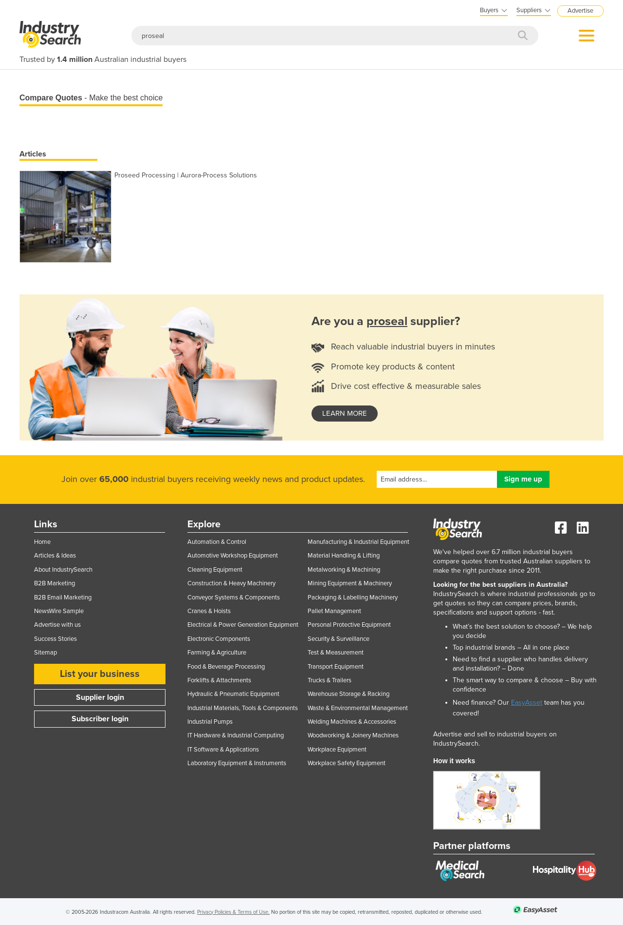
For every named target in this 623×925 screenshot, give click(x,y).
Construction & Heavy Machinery (231, 583)
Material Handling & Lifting (344, 555)
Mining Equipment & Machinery (350, 583)
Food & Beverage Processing (226, 667)
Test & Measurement (336, 652)
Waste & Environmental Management (358, 708)
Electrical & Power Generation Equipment (242, 625)
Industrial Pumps (210, 722)
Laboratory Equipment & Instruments (236, 763)
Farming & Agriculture (216, 652)
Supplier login (100, 697)
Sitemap (45, 652)
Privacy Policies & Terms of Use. (233, 912)
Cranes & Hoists (209, 611)
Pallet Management (334, 611)
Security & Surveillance (338, 639)
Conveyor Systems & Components (233, 597)
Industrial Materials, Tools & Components (242, 708)
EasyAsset (526, 702)
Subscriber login (100, 719)
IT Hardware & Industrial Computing (235, 735)
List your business (100, 674)
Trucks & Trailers (329, 680)
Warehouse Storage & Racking (348, 694)
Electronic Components (218, 639)
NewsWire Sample (59, 611)
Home (42, 542)
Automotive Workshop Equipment (232, 555)
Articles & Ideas (55, 555)
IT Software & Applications (223, 749)
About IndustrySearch (63, 570)
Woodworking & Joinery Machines (353, 735)
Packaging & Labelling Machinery (353, 597)
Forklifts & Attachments (219, 680)
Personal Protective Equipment (349, 625)
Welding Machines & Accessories (352, 722)
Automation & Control (216, 542)
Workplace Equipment (337, 749)
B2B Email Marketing (63, 597)
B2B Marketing (54, 583)
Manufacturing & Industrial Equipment (358, 542)
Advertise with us (57, 625)
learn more (344, 413)
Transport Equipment (336, 667)
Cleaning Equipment (214, 570)
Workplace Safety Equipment (346, 763)
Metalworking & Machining (344, 570)
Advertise (580, 11)
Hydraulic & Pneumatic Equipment (233, 694)
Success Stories (55, 639)
